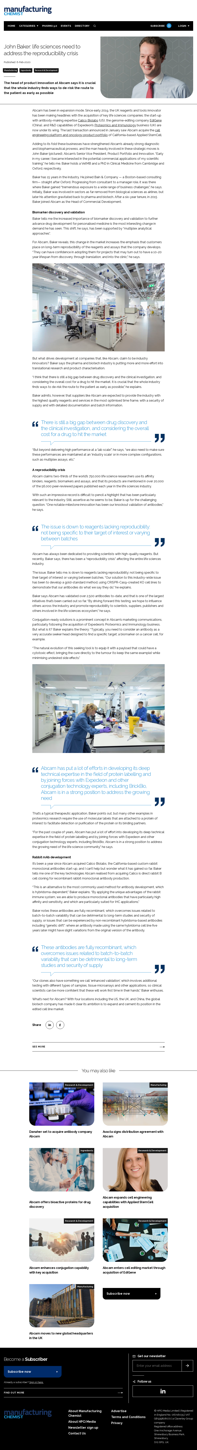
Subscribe (160, 26)
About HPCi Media (82, 1421)
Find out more (14, 1392)
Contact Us (77, 1433)
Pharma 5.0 (49, 25)
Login (182, 25)
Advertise (119, 1411)
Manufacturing (10, 70)
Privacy (117, 1423)
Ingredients (26, 70)
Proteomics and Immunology (115, 125)
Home (11, 25)
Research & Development (46, 70)
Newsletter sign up (83, 1427)
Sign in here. (36, 1382)
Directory (82, 25)
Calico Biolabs (88, 120)
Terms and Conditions (128, 1417)
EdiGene (156, 120)
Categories (27, 25)
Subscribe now (118, 1293)
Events (66, 25)
